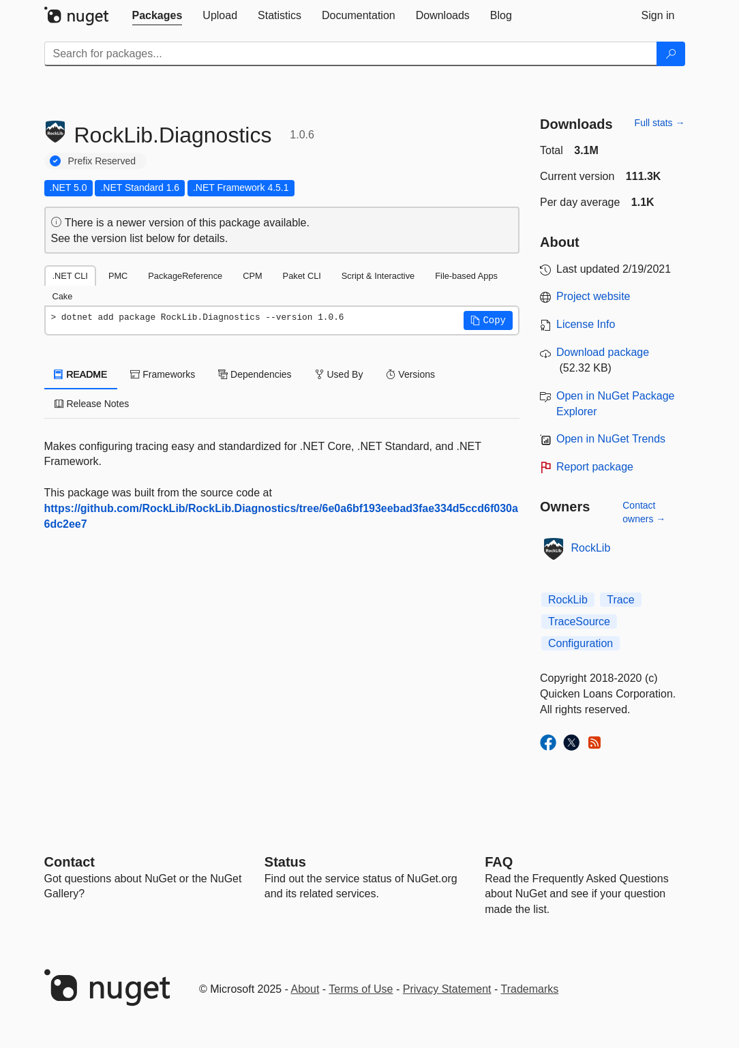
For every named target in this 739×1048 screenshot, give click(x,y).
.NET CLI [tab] (70, 276)
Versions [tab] (410, 374)
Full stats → (660, 122)
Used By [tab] (339, 374)
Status (285, 861)
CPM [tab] (252, 276)
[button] (488, 320)
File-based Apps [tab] (466, 276)
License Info (585, 324)
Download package (602, 352)
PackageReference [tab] (185, 276)
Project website (593, 296)
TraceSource (579, 621)
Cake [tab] (62, 296)
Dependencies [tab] (254, 374)
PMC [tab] (117, 276)
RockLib (591, 548)
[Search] (671, 54)
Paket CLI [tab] (302, 276)
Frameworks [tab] (162, 374)
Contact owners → (643, 512)
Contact (69, 861)
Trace (620, 599)
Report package (594, 467)
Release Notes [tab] (92, 403)
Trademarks (530, 989)
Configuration (580, 643)
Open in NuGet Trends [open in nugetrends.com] (610, 439)
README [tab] (81, 374)
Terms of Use (361, 989)
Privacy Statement (447, 989)
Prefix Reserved (102, 160)
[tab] (157, 16)
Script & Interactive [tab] (378, 276)
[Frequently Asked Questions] (499, 861)
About (305, 989)
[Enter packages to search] (350, 54)
